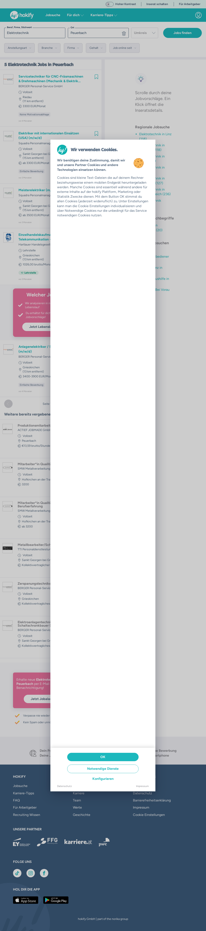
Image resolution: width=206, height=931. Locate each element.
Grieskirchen (31, 255)
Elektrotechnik (22, 64)
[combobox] (144, 33)
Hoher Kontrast (125, 4)
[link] (198, 15)
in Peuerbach (60, 64)
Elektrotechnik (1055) (150, 203)
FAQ (16, 800)
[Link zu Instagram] (30, 873)
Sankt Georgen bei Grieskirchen (44, 154)
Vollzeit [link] (27, 92)
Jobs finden (182, 33)
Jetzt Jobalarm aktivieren (51, 699)
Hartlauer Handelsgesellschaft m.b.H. (43, 244)
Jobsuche (52, 15)
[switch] (110, 4)
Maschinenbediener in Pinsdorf (154, 258)
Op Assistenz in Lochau (150, 270)
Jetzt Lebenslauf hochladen (50, 327)
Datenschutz (142, 793)
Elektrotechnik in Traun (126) (152, 158)
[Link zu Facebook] (44, 873)
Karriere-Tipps (23, 793)
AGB (136, 786)
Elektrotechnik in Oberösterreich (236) (155, 191)
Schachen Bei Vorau (154, 290)
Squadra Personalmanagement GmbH (43, 143)
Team (77, 800)
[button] (19, 48)
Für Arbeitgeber (25, 807)
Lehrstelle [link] (29, 250)
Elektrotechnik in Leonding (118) (152, 147)
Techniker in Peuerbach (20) (151, 227)
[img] (96, 76)
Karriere (78, 793)
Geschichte (81, 815)
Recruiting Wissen (26, 815)
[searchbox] (34, 33)
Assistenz (146, 250)
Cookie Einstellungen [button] (149, 815)
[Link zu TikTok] (17, 873)
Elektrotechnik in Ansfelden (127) (152, 180)
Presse (78, 786)
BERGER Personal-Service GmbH (40, 86)
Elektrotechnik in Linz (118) (155, 136)
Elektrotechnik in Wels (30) (152, 169)
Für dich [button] (75, 15)
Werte (77, 807)
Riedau (27, 97)
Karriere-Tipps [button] (104, 15)
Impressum (141, 807)
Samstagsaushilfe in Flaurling (154, 281)
